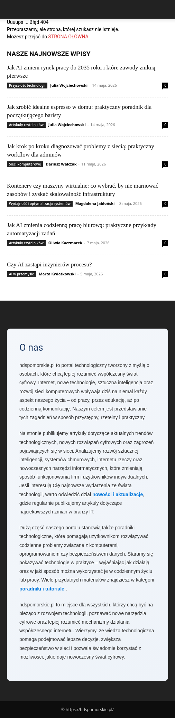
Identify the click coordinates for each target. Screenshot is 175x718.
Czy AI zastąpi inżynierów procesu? (49, 264)
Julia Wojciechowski (69, 85)
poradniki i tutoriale (41, 589)
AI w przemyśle (21, 274)
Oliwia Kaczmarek (65, 242)
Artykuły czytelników (26, 124)
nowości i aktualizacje (117, 494)
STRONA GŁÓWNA (68, 36)
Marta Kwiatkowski (57, 273)
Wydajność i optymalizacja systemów (40, 203)
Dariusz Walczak (61, 164)
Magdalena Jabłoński (95, 203)
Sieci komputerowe (25, 164)
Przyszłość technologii (27, 85)
